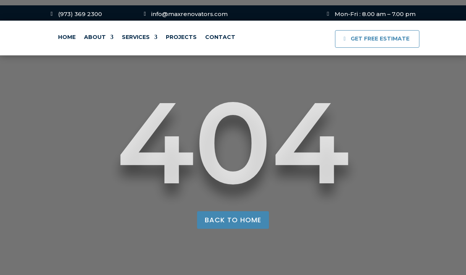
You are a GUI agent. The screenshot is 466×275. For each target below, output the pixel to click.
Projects (181, 37)
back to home (233, 220)
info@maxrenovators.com (189, 14)
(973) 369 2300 (80, 14)
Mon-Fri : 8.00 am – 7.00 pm (375, 14)
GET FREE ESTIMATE (380, 38)
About (95, 37)
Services (136, 37)
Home (67, 37)
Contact (220, 37)
